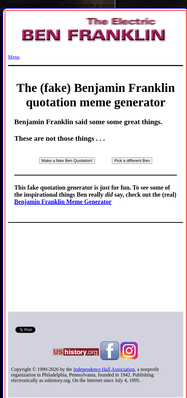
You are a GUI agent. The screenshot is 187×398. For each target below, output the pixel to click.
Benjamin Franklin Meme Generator (63, 201)
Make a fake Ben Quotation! (67, 160)
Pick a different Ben (132, 160)
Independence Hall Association (104, 369)
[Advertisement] (95, 269)
